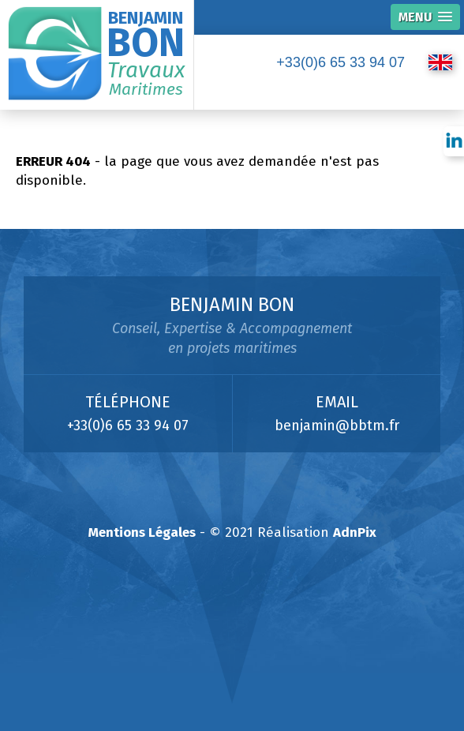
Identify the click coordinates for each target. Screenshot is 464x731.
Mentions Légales (142, 532)
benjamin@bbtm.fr (337, 425)
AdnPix (354, 532)
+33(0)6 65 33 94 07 (340, 62)
